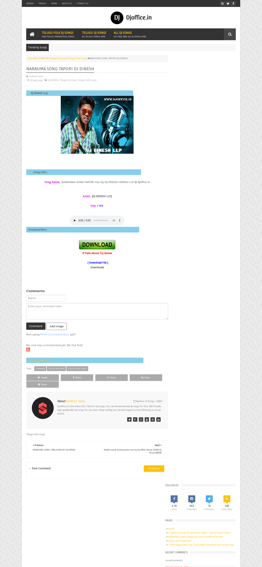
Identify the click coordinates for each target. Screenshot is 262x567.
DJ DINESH (53, 80)
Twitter (53, 512)
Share (67, 377)
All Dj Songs (130, 34)
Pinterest (67, 512)
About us (67, 3)
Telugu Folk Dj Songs (58, 34)
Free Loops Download (187, 115)
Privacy (42, 3)
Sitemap (30, 3)
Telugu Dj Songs (94, 34)
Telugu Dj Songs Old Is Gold (196, 157)
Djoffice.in (54, 561)
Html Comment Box (54, 334)
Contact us (82, 3)
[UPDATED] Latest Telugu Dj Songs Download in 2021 (203, 111)
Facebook (46, 512)
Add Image (57, 326)
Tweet (39, 377)
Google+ (60, 512)
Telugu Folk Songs (87, 80)
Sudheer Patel (228, 561)
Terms (54, 3)
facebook (150, 461)
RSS (74, 512)
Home (179, 100)
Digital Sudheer (199, 561)
